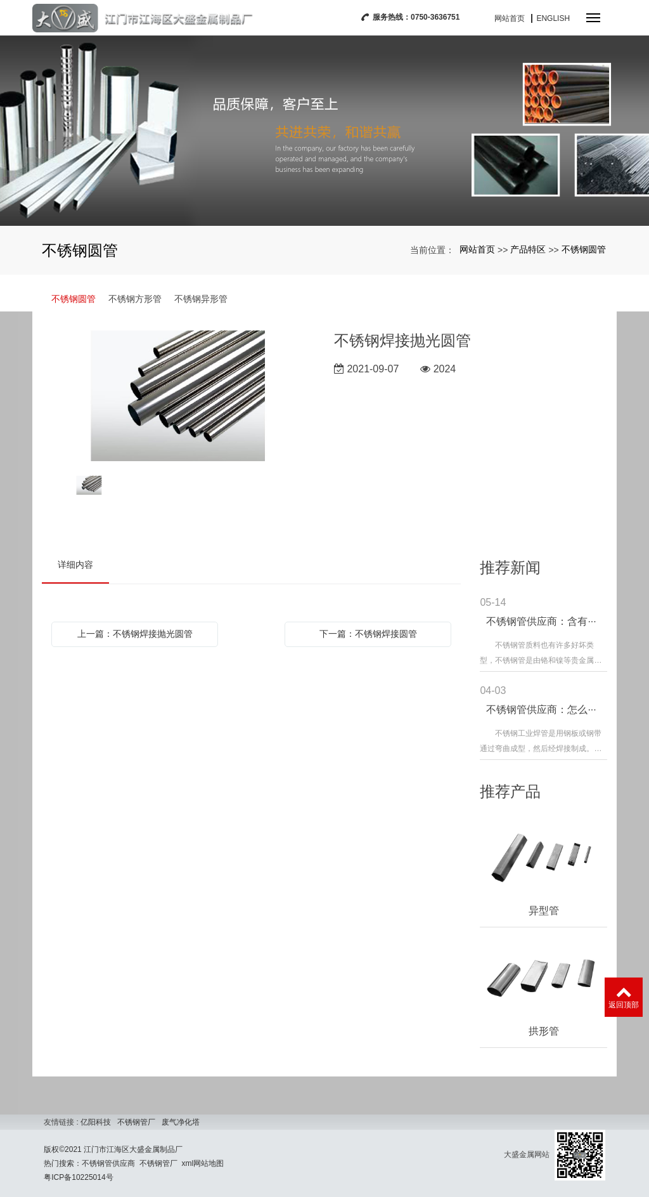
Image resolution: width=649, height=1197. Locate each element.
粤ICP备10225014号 (78, 1177)
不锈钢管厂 (136, 1122)
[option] (178, 396)
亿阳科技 (95, 1122)
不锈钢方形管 (135, 299)
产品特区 (528, 249)
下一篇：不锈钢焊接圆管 (368, 634)
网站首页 (509, 18)
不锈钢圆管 (584, 249)
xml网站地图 (203, 1163)
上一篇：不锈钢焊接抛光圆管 (135, 634)
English (553, 18)
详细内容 (75, 564)
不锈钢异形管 (201, 299)
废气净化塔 (181, 1122)
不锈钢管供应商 (108, 1163)
